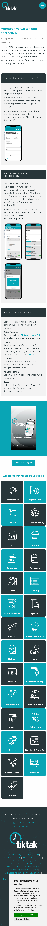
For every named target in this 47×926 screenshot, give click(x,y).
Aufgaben (32, 860)
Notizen (12, 870)
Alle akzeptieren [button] (21, 915)
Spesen (8, 866)
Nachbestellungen (32, 866)
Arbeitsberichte (33, 863)
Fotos (13, 860)
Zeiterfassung (14, 854)
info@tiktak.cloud (25, 822)
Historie (34, 870)
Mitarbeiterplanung (14, 863)
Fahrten (17, 866)
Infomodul (23, 870)
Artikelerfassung (12, 857)
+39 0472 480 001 (24, 826)
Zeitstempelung (31, 854)
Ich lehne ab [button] (32, 915)
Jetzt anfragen (23, 462)
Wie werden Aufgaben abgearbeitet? (15, 174)
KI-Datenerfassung (32, 857)
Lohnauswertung (32, 873)
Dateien (21, 860)
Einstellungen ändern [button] (22, 919)
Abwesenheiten (13, 873)
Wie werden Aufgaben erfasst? (21, 78)
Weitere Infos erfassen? (17, 312)
